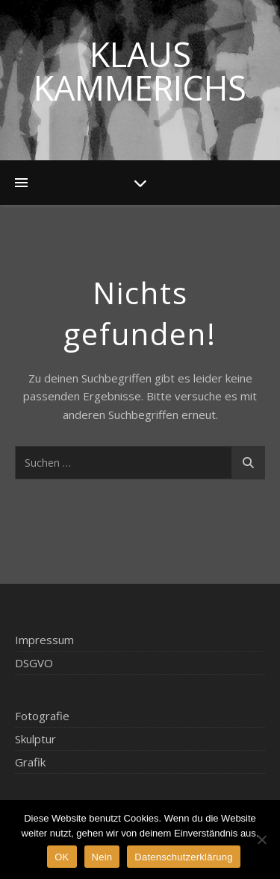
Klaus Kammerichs (140, 70)
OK (62, 857)
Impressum (44, 639)
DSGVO (34, 662)
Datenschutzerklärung (183, 857)
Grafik (30, 761)
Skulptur (35, 738)
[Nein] (261, 839)
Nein (102, 857)
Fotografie (42, 715)
